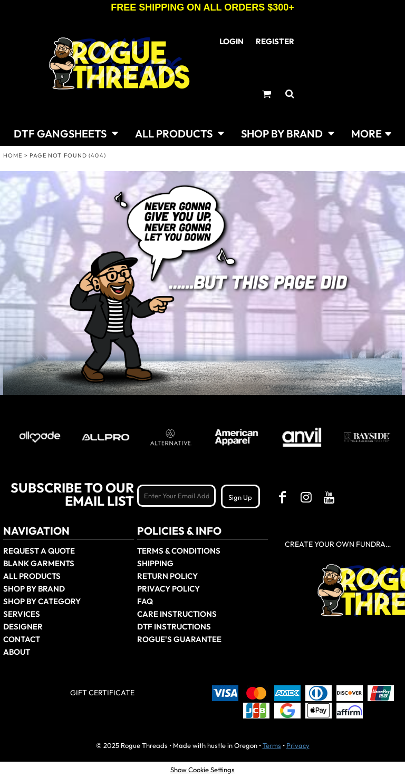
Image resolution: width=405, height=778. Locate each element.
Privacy (298, 745)
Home (12, 155)
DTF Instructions (174, 627)
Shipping (155, 563)
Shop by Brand (34, 589)
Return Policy (167, 576)
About (16, 652)
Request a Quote (39, 551)
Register (275, 41)
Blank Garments (38, 563)
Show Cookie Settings (202, 769)
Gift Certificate (102, 692)
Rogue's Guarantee (179, 639)
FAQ (145, 601)
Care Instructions (177, 614)
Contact (21, 639)
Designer (23, 627)
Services (21, 614)
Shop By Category (42, 601)
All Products (32, 576)
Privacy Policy (168, 589)
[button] (66, 133)
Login (231, 41)
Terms (272, 745)
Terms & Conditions (178, 551)
